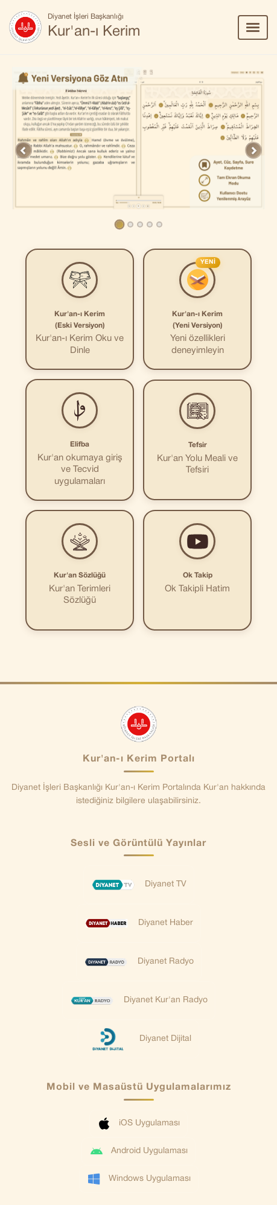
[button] (23, 150)
